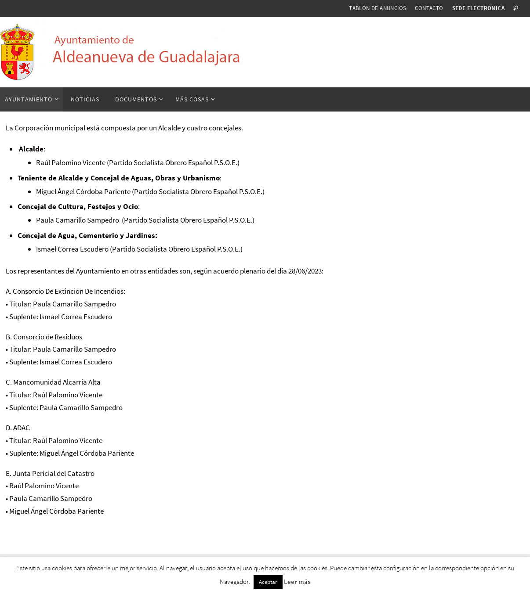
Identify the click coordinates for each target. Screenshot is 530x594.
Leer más (297, 581)
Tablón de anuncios (377, 8)
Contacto (429, 8)
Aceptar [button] (268, 582)
